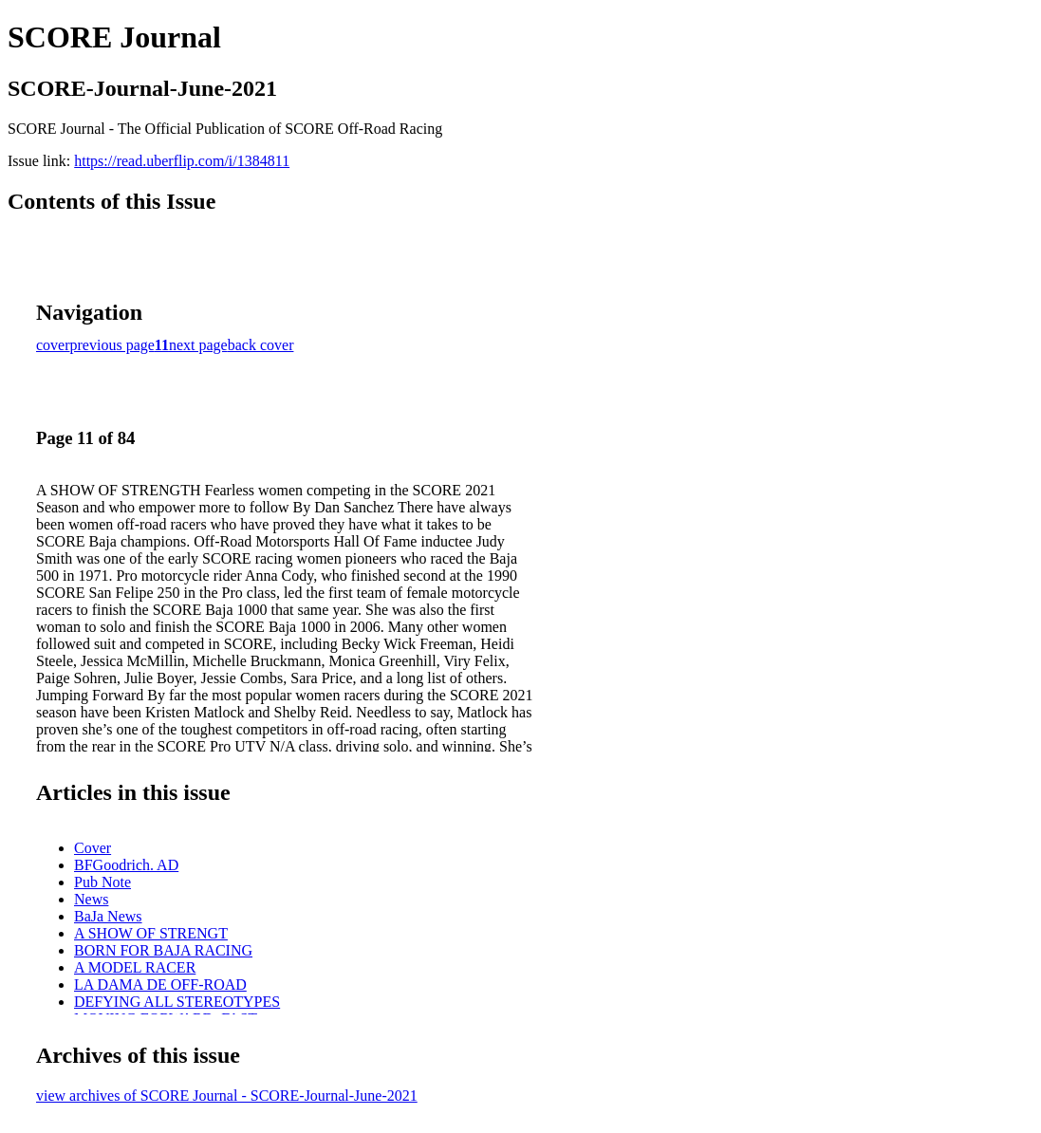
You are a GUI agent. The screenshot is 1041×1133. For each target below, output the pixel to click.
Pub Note (102, 882)
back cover (261, 345)
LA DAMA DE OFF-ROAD (160, 984)
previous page (112, 345)
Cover (92, 848)
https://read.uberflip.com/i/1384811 (181, 161)
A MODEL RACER (134, 967)
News (91, 899)
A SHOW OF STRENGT (151, 933)
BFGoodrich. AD (126, 865)
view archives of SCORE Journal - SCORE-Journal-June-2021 (227, 1095)
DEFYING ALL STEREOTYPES (177, 1002)
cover (53, 345)
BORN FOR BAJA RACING (163, 950)
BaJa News (108, 916)
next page (198, 345)
